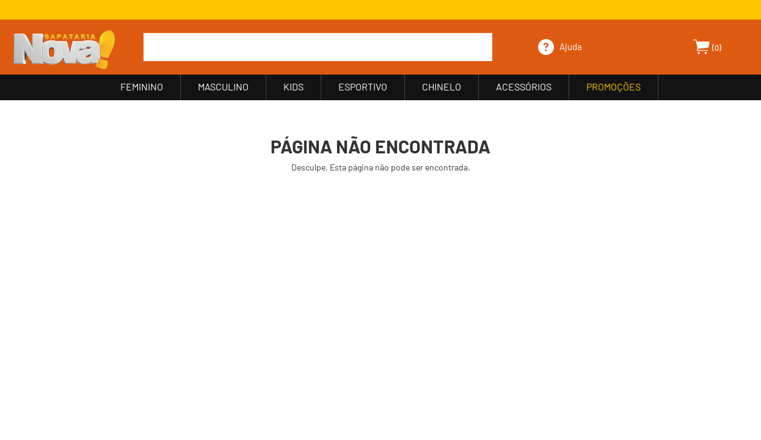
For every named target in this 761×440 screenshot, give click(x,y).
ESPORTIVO (362, 86)
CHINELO (441, 86)
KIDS (293, 86)
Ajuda (570, 46)
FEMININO (141, 86)
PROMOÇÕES (613, 86)
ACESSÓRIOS (524, 86)
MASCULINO (223, 86)
